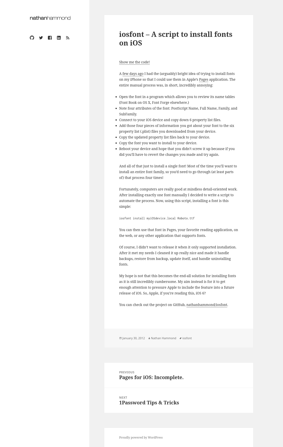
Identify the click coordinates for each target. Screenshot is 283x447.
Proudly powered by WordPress (141, 437)
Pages (203, 79)
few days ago (133, 73)
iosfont (187, 338)
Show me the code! (134, 62)
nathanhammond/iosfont (206, 304)
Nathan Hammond (163, 338)
